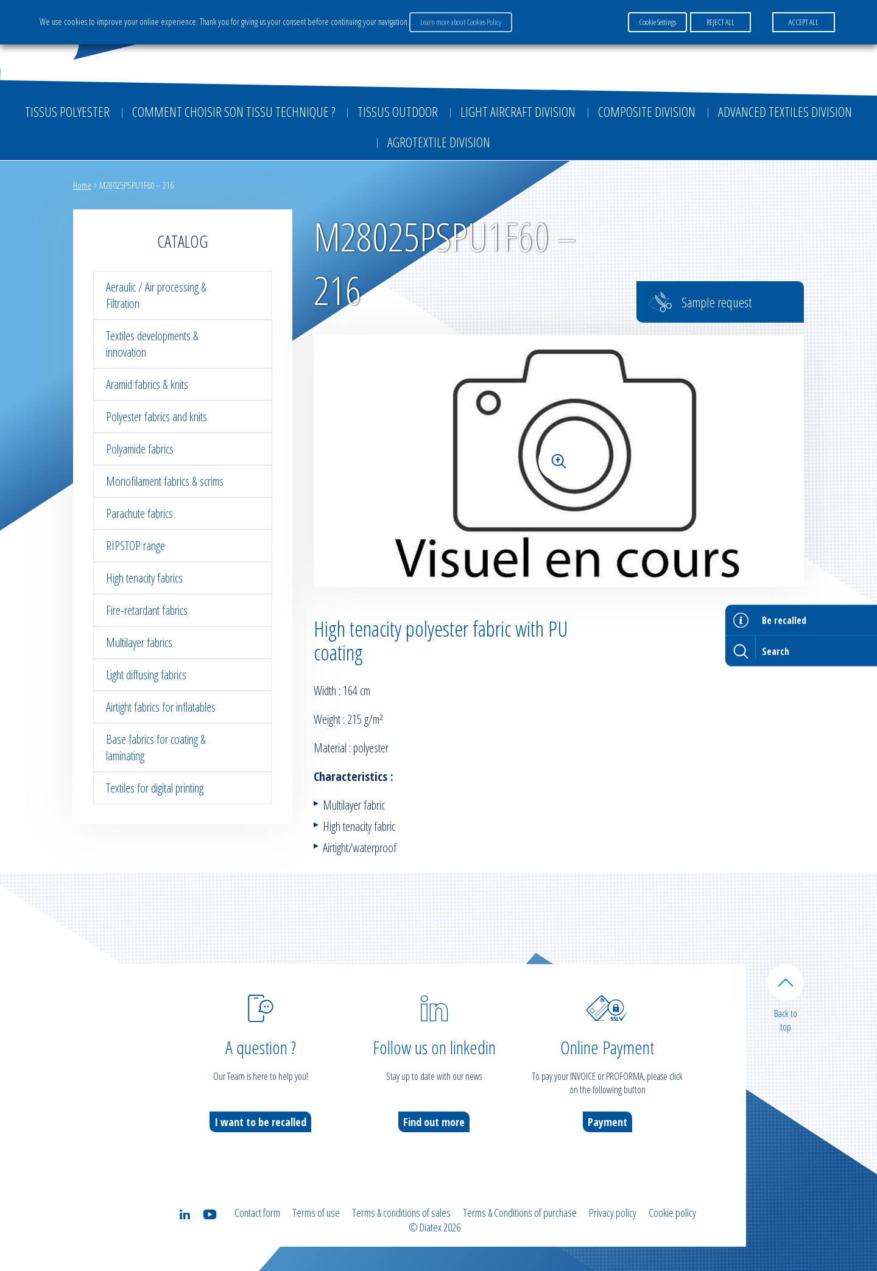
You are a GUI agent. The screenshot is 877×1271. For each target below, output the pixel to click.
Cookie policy (672, 1212)
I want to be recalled (260, 1122)
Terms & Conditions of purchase (520, 1212)
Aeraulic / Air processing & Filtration (156, 295)
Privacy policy (612, 1212)
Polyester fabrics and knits (156, 416)
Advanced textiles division (785, 111)
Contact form (257, 1212)
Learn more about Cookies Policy (460, 21)
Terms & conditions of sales (401, 1212)
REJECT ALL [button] (720, 21)
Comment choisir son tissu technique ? (233, 111)
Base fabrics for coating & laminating (156, 747)
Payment (607, 1122)
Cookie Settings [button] (657, 21)
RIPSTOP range (135, 545)
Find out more (434, 1122)
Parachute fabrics (139, 513)
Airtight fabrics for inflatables (161, 707)
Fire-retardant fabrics (147, 610)
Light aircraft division (518, 111)
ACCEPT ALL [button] (804, 21)
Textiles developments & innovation (152, 343)
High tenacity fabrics (144, 578)
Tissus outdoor (397, 111)
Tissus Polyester (67, 111)
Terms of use (316, 1212)
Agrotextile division (438, 142)
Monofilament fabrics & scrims (165, 481)
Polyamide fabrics (140, 449)
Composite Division (647, 111)
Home (82, 185)
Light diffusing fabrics (146, 675)
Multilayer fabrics (139, 642)
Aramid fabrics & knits (147, 384)
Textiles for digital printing (154, 788)
